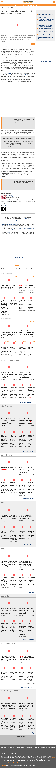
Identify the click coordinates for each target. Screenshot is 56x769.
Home (3, 7)
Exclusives (32, 5)
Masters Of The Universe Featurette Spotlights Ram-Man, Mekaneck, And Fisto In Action (45, 25)
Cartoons (21, 5)
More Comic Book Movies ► (28, 402)
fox (12, 7)
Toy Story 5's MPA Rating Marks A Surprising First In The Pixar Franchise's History (46, 21)
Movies (27, 5)
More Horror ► (31, 592)
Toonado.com (9, 232)
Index (5, 747)
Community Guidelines (12, 224)
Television (15, 321)
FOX (7, 45)
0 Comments (18, 265)
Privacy (37, 747)
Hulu (16, 276)
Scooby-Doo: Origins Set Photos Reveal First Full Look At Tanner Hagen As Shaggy (45, 16)
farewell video (7, 73)
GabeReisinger (5, 44)
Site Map (10, 747)
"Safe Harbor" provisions (26, 220)
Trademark (47, 747)
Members (38, 5)
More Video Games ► (29, 545)
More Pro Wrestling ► (29, 733)
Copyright (42, 747)
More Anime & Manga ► (29, 499)
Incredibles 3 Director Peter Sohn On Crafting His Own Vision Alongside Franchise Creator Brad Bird (45, 36)
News (16, 5)
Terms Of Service (20, 747)
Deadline (6, 46)
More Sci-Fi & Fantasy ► (29, 451)
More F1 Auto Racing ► (29, 639)
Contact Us (3, 765)
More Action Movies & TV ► (28, 687)
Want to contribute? (18, 256)
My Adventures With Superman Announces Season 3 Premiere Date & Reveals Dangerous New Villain (45, 30)
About (14, 747)
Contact (52, 747)
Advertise (3, 749)
